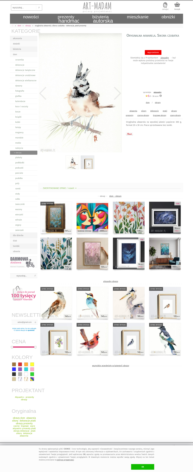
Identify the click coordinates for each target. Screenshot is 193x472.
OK (143, 467)
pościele (19, 173)
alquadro (165, 58)
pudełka (19, 178)
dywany (18, 86)
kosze (17, 112)
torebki (16, 246)
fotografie (19, 91)
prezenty (129, 115)
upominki (31, 330)
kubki (17, 122)
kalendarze (20, 101)
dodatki (16, 44)
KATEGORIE (24, 31)
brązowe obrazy (159, 115)
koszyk (177, 9)
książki (18, 117)
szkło (17, 199)
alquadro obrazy (110, 281)
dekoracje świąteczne (25, 70)
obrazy (158, 102)
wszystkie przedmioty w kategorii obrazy (110, 365)
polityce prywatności (65, 460)
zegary (18, 225)
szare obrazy (175, 115)
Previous (42, 93)
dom (15, 54)
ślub (15, 241)
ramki (17, 188)
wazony (18, 209)
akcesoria (17, 38)
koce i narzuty (21, 106)
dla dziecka (18, 235)
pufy (17, 183)
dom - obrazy (115, 196)
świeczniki (20, 204)
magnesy (19, 132)
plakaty (18, 157)
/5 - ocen (152, 96)
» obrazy (17, 153)
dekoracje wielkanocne (25, 80)
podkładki (19, 162)
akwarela (133, 111)
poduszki (19, 168)
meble (18, 143)
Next (117, 93)
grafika (18, 96)
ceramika (19, 60)
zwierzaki (19, 230)
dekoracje (19, 65)
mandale (19, 138)
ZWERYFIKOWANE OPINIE (60, 188)
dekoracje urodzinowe (25, 75)
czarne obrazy (143, 115)
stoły (17, 194)
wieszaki (19, 214)
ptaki (165, 111)
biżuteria (17, 49)
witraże (18, 220)
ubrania (16, 251)
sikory (143, 111)
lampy (18, 127)
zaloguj (165, 9)
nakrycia (19, 148)
